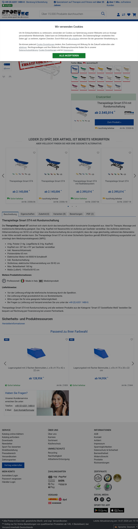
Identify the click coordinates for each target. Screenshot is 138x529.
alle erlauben (73, 39)
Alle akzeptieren (69, 55)
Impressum (68, 50)
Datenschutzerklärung (28, 50)
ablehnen (23, 47)
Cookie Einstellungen (46, 44)
